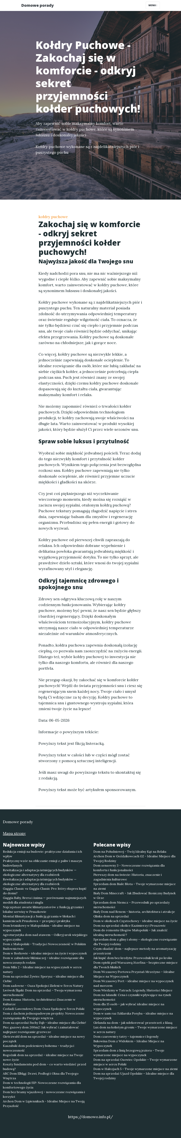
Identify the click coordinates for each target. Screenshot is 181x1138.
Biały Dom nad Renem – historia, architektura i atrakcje (134, 912)
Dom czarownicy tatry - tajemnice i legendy (125, 1036)
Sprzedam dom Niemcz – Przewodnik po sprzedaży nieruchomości (131, 904)
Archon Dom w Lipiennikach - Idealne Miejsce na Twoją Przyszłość (44, 1103)
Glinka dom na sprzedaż (111, 916)
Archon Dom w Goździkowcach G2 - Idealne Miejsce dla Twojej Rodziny (134, 858)
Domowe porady (37, 5)
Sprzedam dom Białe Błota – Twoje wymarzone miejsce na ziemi (134, 886)
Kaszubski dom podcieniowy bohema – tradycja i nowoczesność (38, 1048)
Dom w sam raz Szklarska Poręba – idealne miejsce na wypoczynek (133, 1015)
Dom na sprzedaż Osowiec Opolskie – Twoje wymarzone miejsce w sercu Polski (135, 1062)
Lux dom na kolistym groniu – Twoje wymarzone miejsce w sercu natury (135, 1029)
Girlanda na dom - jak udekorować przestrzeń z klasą (132, 1023)
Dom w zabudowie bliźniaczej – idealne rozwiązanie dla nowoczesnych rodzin (43, 960)
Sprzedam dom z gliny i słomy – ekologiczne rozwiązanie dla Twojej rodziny (135, 941)
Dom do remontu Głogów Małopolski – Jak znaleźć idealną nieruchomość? (130, 932)
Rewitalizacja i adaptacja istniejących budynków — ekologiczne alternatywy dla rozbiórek (39, 872)
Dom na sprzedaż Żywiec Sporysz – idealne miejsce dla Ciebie (43, 978)
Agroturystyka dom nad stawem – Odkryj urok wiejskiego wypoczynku (45, 937)
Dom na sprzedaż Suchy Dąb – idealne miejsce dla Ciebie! (44, 1023)
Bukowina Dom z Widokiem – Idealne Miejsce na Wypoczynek (128, 1043)
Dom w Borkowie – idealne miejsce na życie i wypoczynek (45, 953)
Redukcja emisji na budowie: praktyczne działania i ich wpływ (42, 854)
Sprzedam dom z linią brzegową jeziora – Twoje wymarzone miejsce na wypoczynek (128, 1052)
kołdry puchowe (53, 216)
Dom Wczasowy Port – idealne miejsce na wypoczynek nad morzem (133, 983)
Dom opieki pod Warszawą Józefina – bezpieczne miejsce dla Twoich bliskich (135, 965)
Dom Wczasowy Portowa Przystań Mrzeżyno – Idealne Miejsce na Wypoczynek (133, 974)
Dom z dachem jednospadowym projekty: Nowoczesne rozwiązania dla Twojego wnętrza (43, 1015)
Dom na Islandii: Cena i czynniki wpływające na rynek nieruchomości (132, 997)
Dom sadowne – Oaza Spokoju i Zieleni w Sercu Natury (43, 986)
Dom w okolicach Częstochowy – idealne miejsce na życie (135, 921)
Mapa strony (14, 833)
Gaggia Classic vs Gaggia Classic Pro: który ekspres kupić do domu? (45, 891)
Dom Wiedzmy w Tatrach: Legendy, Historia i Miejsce (132, 990)
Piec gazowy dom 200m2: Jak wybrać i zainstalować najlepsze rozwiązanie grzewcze (41, 1029)
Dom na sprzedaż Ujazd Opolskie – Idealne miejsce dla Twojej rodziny (133, 1076)
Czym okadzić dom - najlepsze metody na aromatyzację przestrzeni (134, 951)
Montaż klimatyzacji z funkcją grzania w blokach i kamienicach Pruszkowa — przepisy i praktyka (39, 918)
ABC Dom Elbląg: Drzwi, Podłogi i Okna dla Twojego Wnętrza (41, 1076)
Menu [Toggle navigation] (152, 5)
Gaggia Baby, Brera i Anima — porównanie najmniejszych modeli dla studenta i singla (44, 900)
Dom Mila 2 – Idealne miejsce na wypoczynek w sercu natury (42, 969)
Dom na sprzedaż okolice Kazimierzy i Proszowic (129, 925)
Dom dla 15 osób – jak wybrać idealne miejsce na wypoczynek (128, 1006)
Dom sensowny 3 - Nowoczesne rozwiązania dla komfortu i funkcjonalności (129, 867)
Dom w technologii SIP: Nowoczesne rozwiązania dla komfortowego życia (42, 1085)
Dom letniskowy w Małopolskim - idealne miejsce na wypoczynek (41, 928)
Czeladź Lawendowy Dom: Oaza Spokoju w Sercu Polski (43, 1009)
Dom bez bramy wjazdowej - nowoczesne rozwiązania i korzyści (44, 1094)
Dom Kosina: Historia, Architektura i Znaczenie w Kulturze (39, 1002)
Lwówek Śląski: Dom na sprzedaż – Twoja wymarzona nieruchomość (42, 992)
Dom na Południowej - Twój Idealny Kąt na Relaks (129, 851)
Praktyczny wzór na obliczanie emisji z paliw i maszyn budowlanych (42, 863)
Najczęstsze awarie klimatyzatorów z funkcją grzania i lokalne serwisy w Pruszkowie (43, 909)
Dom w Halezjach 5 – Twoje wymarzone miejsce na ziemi (135, 1069)
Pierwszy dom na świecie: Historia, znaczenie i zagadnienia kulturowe (127, 877)
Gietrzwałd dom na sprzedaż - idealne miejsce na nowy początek (44, 1039)
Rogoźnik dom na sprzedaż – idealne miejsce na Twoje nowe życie (43, 1057)
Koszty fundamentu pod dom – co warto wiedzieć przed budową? (44, 1066)
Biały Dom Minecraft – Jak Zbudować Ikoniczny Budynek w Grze (134, 895)
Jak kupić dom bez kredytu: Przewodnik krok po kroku (132, 958)
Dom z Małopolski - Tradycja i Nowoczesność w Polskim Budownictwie (44, 946)
